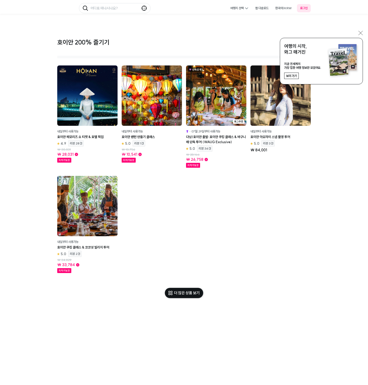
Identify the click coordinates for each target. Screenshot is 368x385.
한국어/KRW (283, 8)
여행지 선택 (239, 8)
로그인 (304, 8)
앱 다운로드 (262, 8)
